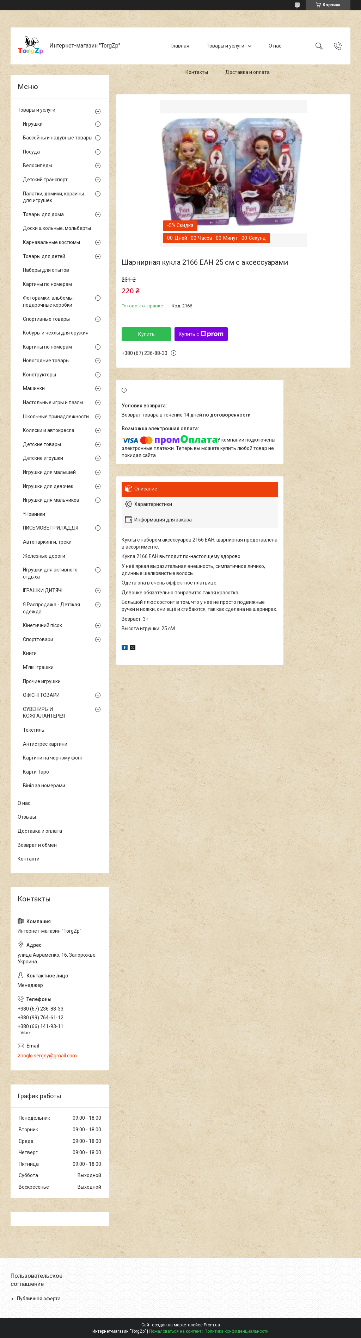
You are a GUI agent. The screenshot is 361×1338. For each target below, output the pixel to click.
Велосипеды (37, 165)
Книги (30, 653)
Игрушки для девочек (48, 486)
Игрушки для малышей (49, 472)
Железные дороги (44, 556)
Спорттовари (38, 639)
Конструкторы (39, 374)
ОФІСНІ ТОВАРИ (41, 695)
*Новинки (34, 514)
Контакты (196, 72)
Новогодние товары (46, 360)
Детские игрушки (43, 458)
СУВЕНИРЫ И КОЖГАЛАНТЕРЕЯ (44, 712)
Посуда (31, 152)
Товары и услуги (225, 46)
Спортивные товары (46, 319)
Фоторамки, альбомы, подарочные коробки (48, 301)
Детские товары (42, 444)
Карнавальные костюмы (51, 242)
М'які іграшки (38, 667)
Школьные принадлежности (56, 416)
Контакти (28, 859)
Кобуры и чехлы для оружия (55, 333)
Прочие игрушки (42, 681)
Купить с (201, 334)
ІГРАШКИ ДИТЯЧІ (42, 590)
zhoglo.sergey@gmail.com (47, 1055)
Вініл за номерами (44, 785)
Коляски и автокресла (48, 430)
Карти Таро (36, 772)
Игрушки (33, 124)
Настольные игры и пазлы (53, 402)
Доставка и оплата (247, 72)
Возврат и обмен (37, 845)
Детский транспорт (45, 179)
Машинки (34, 388)
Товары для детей (44, 256)
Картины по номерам (47, 284)
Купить (146, 334)
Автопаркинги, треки (47, 542)
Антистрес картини (45, 744)
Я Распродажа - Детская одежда (51, 608)
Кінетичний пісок (42, 625)
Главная (180, 46)
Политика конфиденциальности (236, 1331)
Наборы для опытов (46, 270)
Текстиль (33, 730)
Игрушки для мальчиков (51, 500)
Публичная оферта (39, 1298)
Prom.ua (212, 1325)
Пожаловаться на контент (175, 1331)
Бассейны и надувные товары (57, 137)
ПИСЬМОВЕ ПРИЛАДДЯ (50, 528)
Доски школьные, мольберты (57, 228)
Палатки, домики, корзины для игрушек (53, 197)
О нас (275, 46)
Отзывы (27, 817)
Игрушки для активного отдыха (50, 573)
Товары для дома (43, 214)
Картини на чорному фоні (52, 758)
